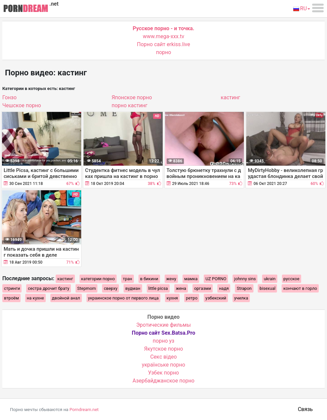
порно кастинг (129, 105)
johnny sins (245, 278)
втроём (11, 297)
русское (292, 278)
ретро (191, 297)
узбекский (215, 297)
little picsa (158, 288)
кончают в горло (300, 288)
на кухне (35, 297)
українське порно (163, 365)
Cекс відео (163, 357)
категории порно (98, 278)
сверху (110, 288)
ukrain (269, 278)
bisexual (267, 288)
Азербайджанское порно (163, 381)
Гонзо (9, 97)
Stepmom (86, 288)
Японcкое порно (132, 97)
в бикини (149, 278)
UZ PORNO (215, 278)
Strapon (244, 288)
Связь (305, 409)
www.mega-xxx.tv (163, 36)
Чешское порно (21, 105)
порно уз (163, 341)
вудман (132, 288)
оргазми (202, 288)
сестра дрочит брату (48, 288)
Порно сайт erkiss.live (163, 44)
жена (181, 288)
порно (163, 52)
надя (224, 288)
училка (241, 297)
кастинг (230, 97)
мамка (190, 278)
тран (127, 278)
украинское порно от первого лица (123, 297)
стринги (12, 288)
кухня (172, 297)
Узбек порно (163, 373)
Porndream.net (84, 409)
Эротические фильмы (163, 325)
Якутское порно (163, 349)
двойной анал (66, 297)
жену (171, 278)
